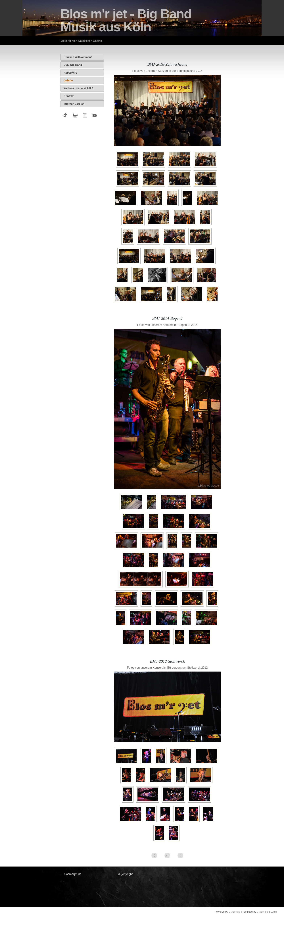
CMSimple (235, 911)
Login (274, 911)
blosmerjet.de (72, 874)
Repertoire (70, 72)
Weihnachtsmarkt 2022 (78, 88)
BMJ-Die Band (73, 64)
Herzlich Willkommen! (78, 57)
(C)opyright (125, 874)
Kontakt (69, 96)
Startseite (84, 40)
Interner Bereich (74, 103)
